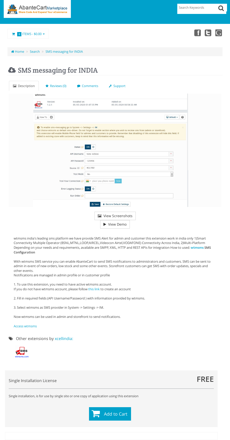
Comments (87, 86)
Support (117, 86)
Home (17, 51)
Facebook (197, 32)
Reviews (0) (56, 86)
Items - (28, 34)
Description (24, 86)
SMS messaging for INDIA (64, 51)
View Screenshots (115, 215)
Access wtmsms (25, 326)
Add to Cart (115, 414)
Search (35, 51)
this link (94, 289)
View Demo (115, 224)
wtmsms (197, 247)
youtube (219, 32)
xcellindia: (64, 338)
